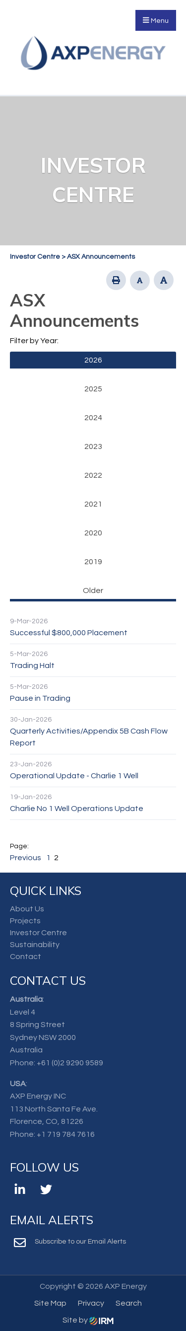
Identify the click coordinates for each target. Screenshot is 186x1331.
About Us (27, 909)
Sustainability (35, 945)
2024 (93, 418)
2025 (93, 389)
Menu (156, 20)
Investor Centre (38, 933)
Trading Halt (32, 665)
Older (93, 590)
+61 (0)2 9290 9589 (70, 1063)
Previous (26, 858)
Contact (25, 957)
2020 (93, 533)
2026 (93, 360)
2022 (93, 475)
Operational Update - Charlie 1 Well (74, 776)
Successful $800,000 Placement (68, 633)
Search (129, 1303)
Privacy (91, 1303)
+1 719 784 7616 (66, 1134)
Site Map (50, 1303)
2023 (93, 446)
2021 (93, 504)
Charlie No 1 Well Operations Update (76, 809)
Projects (25, 921)
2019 (93, 562)
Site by (88, 1320)
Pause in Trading (40, 698)
